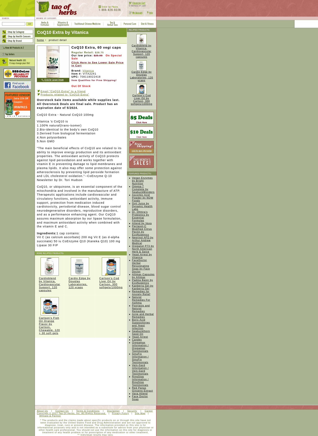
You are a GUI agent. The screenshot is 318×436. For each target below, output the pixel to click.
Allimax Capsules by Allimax (143, 276)
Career (149, 411)
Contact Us (62, 411)
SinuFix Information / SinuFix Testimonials (140, 358)
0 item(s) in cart (136, 4)
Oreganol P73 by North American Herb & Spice (143, 249)
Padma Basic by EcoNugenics (142, 281)
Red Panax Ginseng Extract (142, 389)
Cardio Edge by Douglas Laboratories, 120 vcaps (80, 273)
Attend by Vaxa (142, 223)
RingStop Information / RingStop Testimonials (140, 381)
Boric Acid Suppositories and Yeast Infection (141, 324)
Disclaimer (113, 411)
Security (132, 411)
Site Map (140, 413)
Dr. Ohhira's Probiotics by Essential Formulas (140, 216)
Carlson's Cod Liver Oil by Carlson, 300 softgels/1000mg (111, 273)
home (40, 40)
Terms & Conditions (88, 411)
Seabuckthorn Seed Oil (141, 332)
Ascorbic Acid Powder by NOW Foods (142, 198)
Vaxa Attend (140, 393)
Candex (137, 339)
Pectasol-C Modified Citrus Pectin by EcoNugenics (142, 230)
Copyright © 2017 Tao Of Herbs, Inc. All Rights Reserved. (71, 413)
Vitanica (88, 70)
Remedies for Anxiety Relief (141, 293)
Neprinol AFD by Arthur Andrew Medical (142, 240)
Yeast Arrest (140, 336)
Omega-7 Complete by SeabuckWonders (143, 189)
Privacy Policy (120, 413)
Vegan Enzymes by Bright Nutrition (142, 181)
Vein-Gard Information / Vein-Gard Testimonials (140, 369)
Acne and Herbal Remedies (143, 315)
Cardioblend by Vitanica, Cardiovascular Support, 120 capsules (49, 274)
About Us (42, 411)
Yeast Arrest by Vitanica (142, 256)
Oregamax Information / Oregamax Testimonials (140, 346)
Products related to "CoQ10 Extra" (65, 94)
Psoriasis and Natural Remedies (141, 308)
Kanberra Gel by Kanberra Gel (142, 287)
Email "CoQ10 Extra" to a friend (63, 91)
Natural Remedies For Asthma (141, 300)
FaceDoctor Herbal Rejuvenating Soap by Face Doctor (141, 266)
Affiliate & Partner (50, 416)
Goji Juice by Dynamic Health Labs (142, 206)
